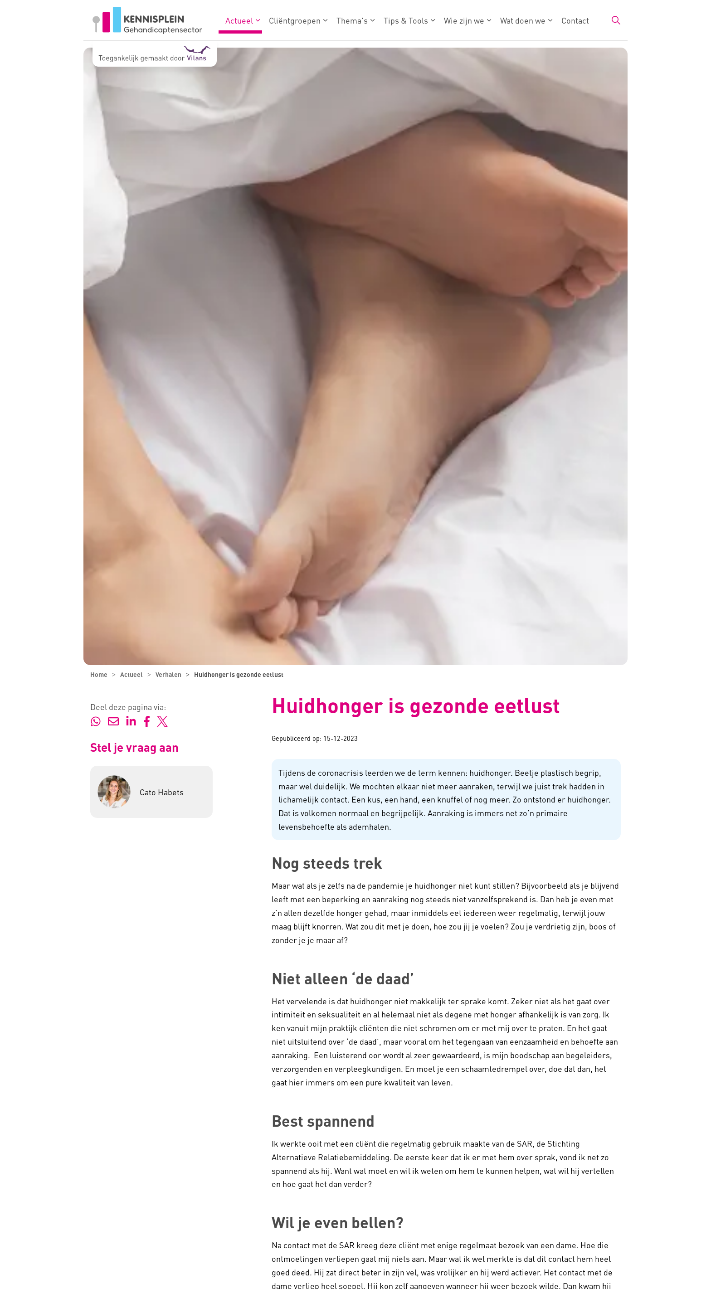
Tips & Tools (406, 20)
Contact (575, 20)
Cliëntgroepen (295, 20)
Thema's (352, 20)
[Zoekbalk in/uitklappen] (616, 20)
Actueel (239, 20)
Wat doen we (522, 20)
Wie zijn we (464, 20)
